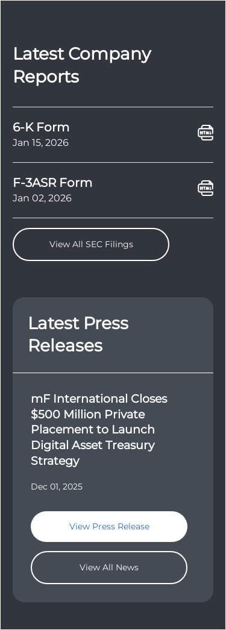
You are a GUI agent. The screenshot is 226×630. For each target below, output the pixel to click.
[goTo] (113, 435)
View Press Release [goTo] (109, 526)
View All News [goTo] (109, 567)
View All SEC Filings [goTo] (91, 244)
